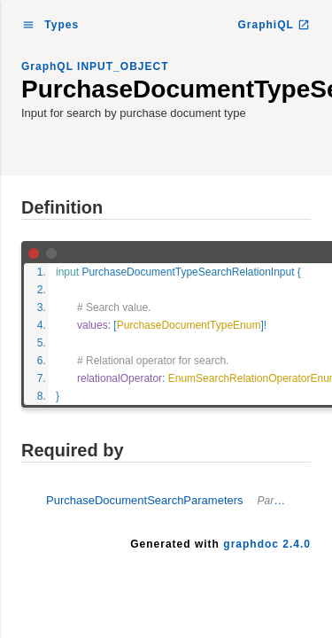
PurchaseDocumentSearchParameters (178, 500)
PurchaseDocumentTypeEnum (189, 325)
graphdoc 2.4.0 (267, 544)
